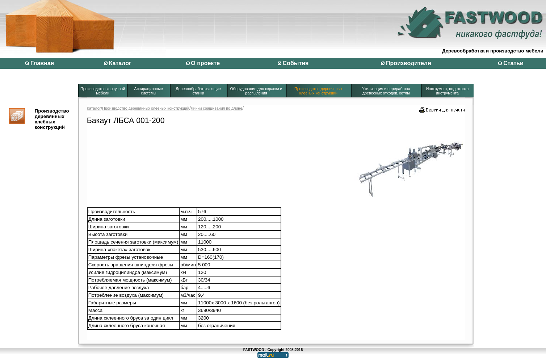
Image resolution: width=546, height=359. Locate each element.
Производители (408, 63)
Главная (42, 63)
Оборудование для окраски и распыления (256, 90)
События (296, 63)
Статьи (513, 63)
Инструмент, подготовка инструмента (447, 90)
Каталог (120, 63)
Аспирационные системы (148, 90)
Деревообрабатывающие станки (198, 90)
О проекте (205, 63)
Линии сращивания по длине (217, 108)
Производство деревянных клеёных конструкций (318, 90)
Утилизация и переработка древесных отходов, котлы (386, 90)
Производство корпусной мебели (102, 90)
